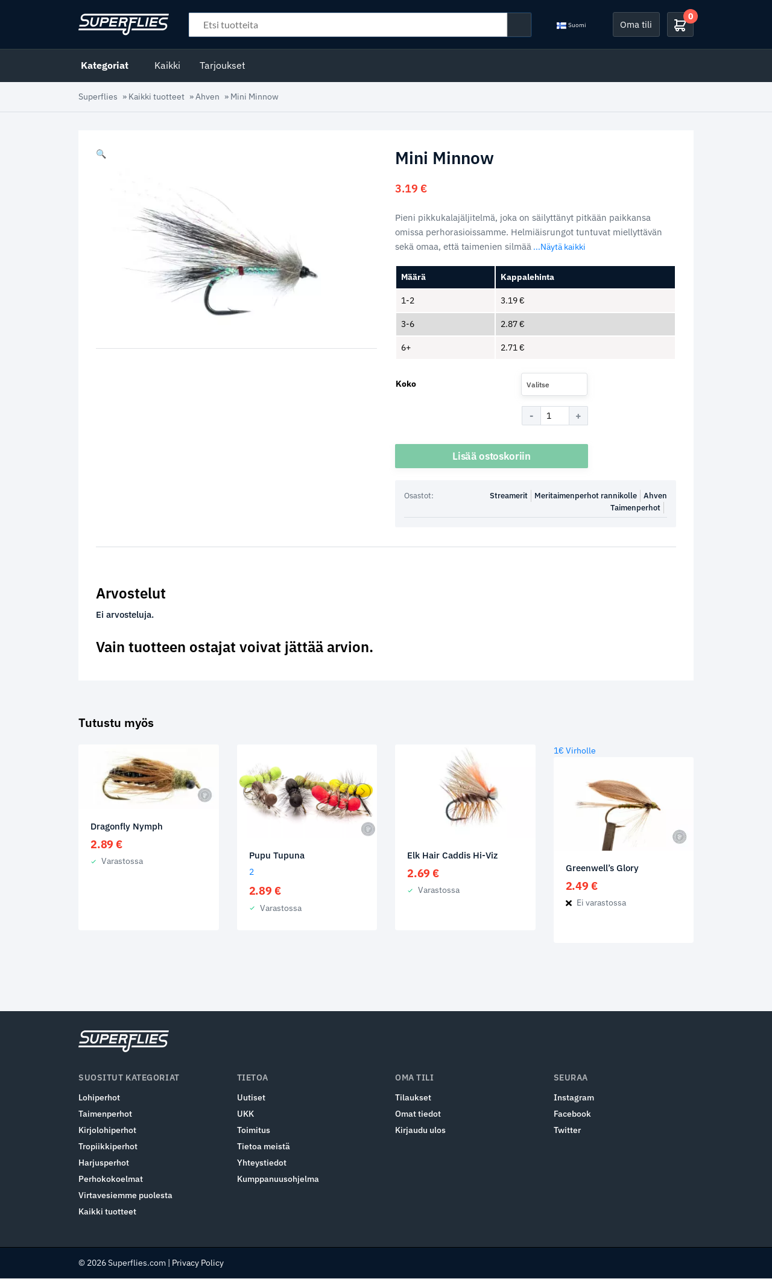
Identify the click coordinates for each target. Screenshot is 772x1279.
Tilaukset (413, 1098)
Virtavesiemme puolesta (125, 1195)
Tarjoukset (222, 65)
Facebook (572, 1114)
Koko (406, 383)
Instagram (574, 1098)
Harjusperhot (103, 1163)
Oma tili (636, 24)
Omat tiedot (418, 1114)
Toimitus (253, 1130)
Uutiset (251, 1098)
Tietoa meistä (263, 1146)
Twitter (567, 1130)
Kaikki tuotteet (156, 96)
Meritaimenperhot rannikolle (585, 496)
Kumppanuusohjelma (278, 1179)
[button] (101, 153)
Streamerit (509, 496)
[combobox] (554, 384)
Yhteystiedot (261, 1163)
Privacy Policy (198, 1263)
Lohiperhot (99, 1098)
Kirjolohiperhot (107, 1130)
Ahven (207, 96)
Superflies (98, 96)
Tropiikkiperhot (108, 1146)
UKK (245, 1114)
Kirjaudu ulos (420, 1130)
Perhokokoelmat (110, 1179)
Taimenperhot (635, 508)
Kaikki (167, 65)
